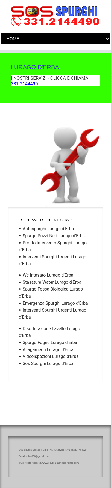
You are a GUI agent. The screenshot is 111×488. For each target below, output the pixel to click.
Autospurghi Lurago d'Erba (48, 228)
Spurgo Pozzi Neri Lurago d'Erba (54, 235)
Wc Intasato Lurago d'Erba (48, 275)
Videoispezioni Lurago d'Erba (51, 356)
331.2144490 (24, 83)
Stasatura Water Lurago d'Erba (52, 282)
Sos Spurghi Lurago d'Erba (48, 363)
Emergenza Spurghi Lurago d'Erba (55, 303)
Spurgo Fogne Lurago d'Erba (50, 342)
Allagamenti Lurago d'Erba (48, 349)
